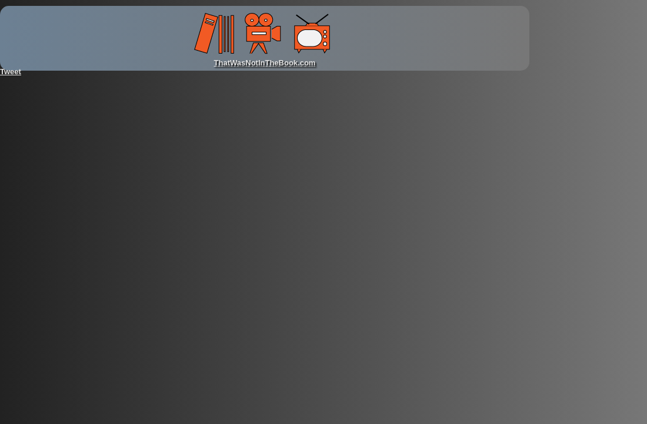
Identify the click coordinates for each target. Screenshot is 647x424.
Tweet (10, 71)
